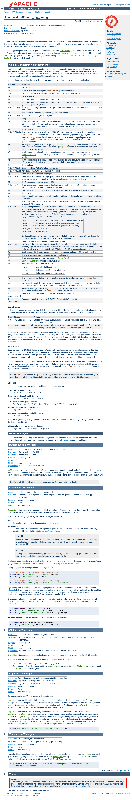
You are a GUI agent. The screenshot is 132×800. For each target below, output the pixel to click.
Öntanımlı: (12, 455)
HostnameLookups (44, 122)
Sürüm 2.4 (39, 12)
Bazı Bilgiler (13, 347)
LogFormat (9, 53)
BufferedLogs (111, 46)
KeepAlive (64, 147)
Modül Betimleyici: (12, 31)
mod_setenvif (28, 139)
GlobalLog (110, 50)
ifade (10, 592)
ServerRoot (18, 523)
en (86, 21)
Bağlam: (11, 458)
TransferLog (65, 51)
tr (102, 21)
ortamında (12, 590)
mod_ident (71, 152)
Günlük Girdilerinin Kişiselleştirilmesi (114, 35)
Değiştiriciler (14, 307)
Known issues (112, 64)
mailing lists (85, 786)
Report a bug (112, 67)
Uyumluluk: (13, 466)
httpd (47, 539)
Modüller (95, 5)
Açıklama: (8, 25)
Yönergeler (104, 5)
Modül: (11, 463)
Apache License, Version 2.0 (14, 795)
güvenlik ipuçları (62, 440)
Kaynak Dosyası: (11, 33)
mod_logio (87, 278)
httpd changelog (113, 61)
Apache (6, 12)
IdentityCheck (29, 155)
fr (90, 21)
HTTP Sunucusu (17, 12)
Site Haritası (125, 5)
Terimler (117, 5)
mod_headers (28, 135)
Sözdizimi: (12, 452)
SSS (111, 5)
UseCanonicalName (30, 261)
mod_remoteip (53, 91)
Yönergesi (30, 445)
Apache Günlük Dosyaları (116, 74)
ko (97, 21)
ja (94, 21)
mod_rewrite (49, 599)
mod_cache (22, 375)
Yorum (109, 77)
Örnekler (12, 383)
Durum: (7, 28)
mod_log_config (37, 470)
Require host (78, 126)
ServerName (63, 258)
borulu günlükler (45, 531)
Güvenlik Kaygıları (114, 39)
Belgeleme (29, 12)
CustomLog (75, 53)
